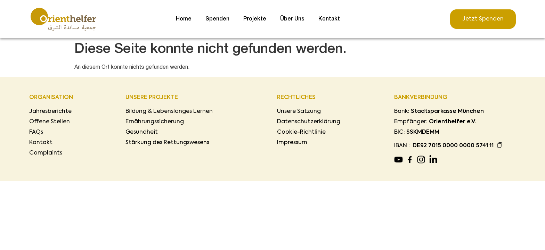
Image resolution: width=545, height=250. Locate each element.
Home (184, 19)
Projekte (254, 19)
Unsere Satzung (299, 111)
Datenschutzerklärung (308, 122)
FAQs (36, 132)
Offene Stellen (49, 122)
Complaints (45, 153)
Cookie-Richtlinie (301, 132)
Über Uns (292, 19)
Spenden (217, 19)
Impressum (292, 142)
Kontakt (329, 19)
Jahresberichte (50, 111)
